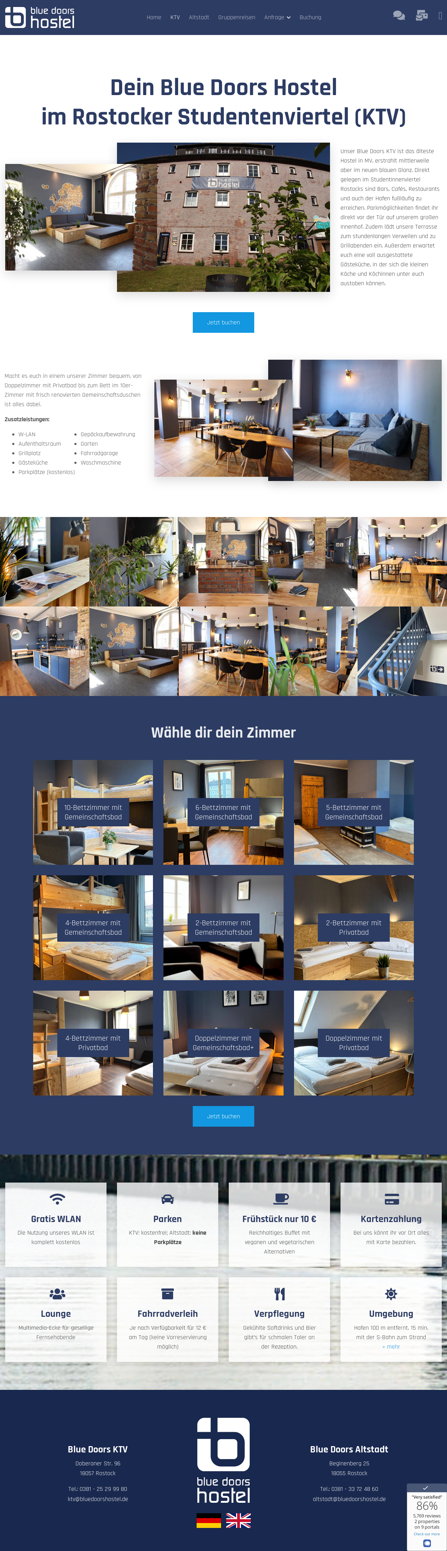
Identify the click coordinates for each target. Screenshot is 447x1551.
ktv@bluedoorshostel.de (98, 1499)
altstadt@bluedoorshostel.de (349, 1499)
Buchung (310, 17)
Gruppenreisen (236, 17)
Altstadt (199, 17)
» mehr (391, 1347)
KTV (175, 17)
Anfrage (274, 17)
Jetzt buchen (223, 322)
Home (154, 17)
